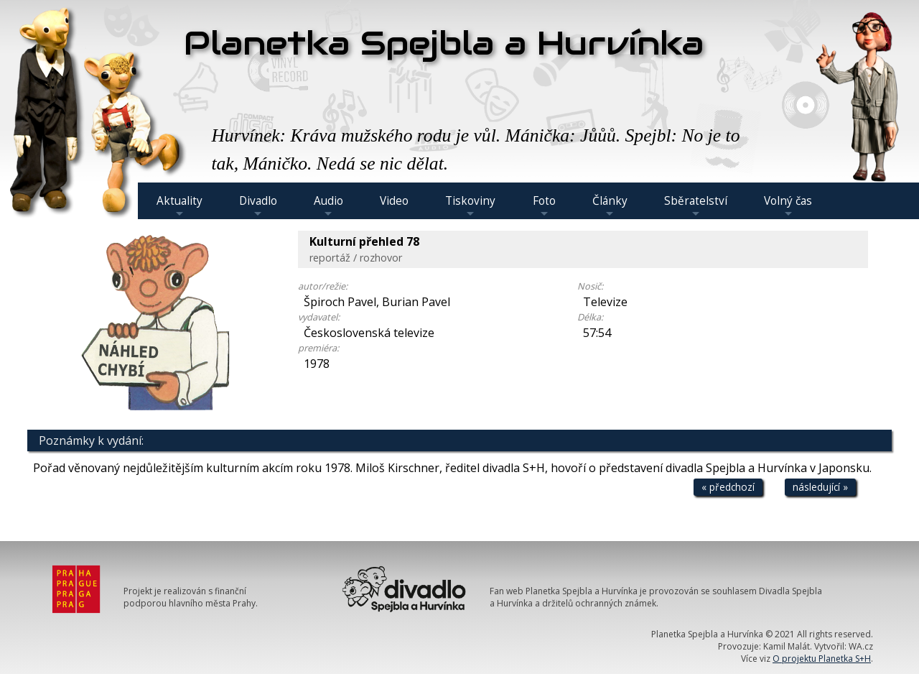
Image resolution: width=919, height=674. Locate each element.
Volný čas (788, 206)
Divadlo (258, 206)
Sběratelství (695, 206)
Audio (328, 206)
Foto (544, 206)
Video (394, 200)
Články (610, 206)
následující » (820, 487)
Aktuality (179, 206)
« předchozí (728, 487)
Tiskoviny (470, 206)
